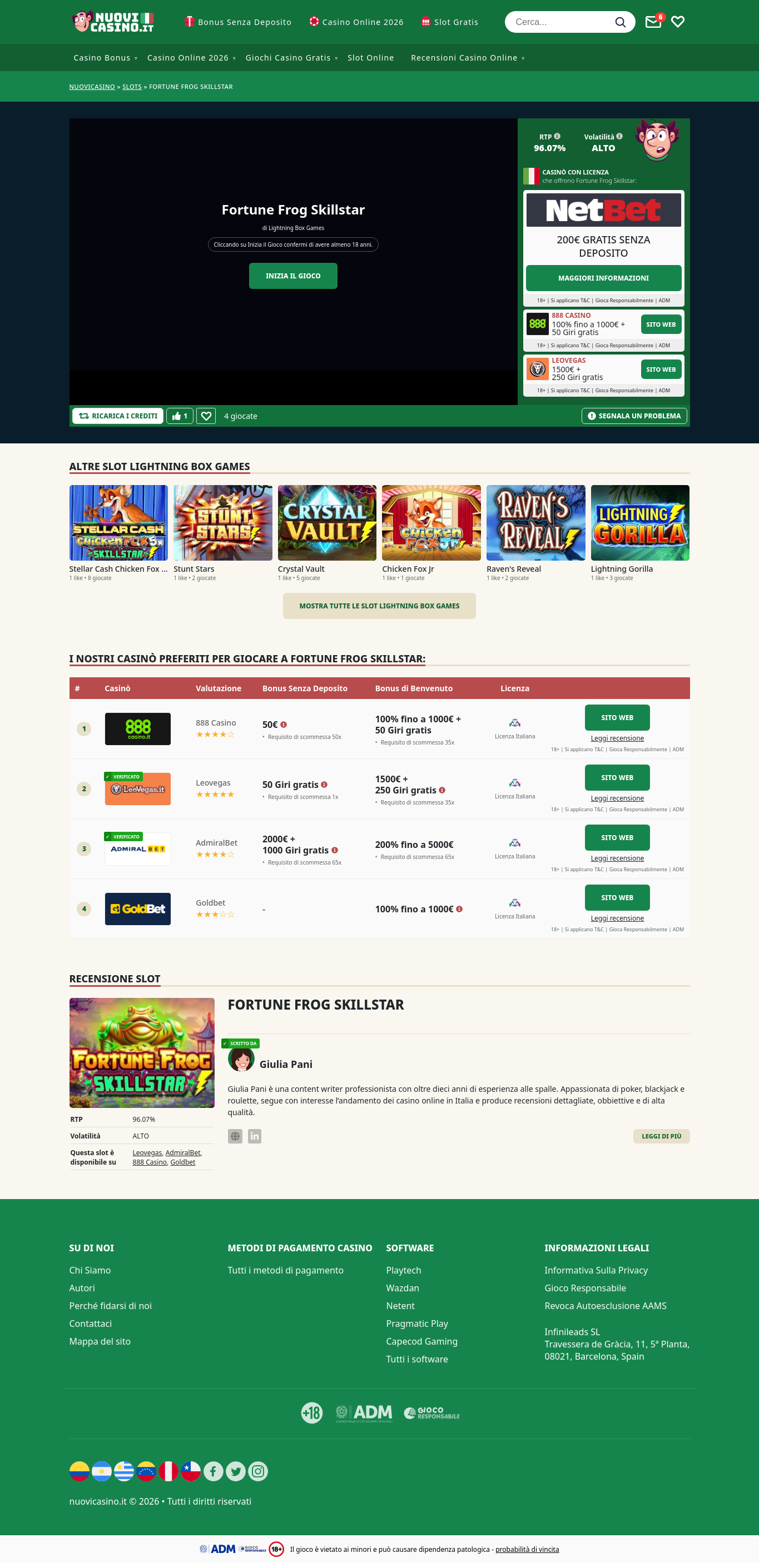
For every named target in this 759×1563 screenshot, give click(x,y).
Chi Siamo (90, 1270)
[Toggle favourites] (678, 22)
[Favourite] (206, 416)
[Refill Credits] (118, 416)
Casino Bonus (102, 57)
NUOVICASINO (93, 86)
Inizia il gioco (293, 276)
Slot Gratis (456, 22)
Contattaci (91, 1323)
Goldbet (182, 1162)
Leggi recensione (617, 738)
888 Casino (150, 1162)
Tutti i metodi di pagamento (286, 1270)
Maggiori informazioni (603, 278)
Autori (82, 1288)
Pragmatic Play (417, 1323)
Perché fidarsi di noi (111, 1306)
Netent (400, 1306)
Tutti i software (417, 1359)
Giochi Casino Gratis (288, 57)
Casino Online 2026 (363, 22)
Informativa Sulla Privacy (596, 1270)
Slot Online (371, 57)
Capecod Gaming (422, 1341)
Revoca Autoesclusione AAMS (606, 1306)
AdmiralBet (183, 1152)
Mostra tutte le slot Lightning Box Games (380, 606)
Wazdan (403, 1288)
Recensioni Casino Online (464, 57)
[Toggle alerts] (653, 22)
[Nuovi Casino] (114, 22)
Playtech (403, 1270)
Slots (132, 86)
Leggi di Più (661, 1136)
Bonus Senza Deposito (245, 22)
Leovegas (147, 1152)
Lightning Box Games (296, 228)
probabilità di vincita (527, 1549)
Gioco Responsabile (586, 1288)
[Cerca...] (570, 22)
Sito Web (661, 324)
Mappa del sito (100, 1341)
